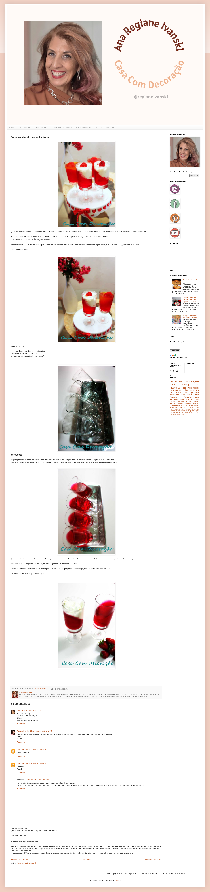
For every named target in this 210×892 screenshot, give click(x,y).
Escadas (187, 409)
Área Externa (195, 409)
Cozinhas (173, 401)
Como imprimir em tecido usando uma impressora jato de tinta (191, 300)
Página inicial (86, 859)
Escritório (190, 407)
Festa (171, 409)
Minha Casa (175, 392)
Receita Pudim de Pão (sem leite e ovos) (190, 281)
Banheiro (189, 401)
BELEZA (98, 127)
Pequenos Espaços (178, 399)
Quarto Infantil (175, 405)
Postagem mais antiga (153, 859)
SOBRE (12, 127)
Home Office (183, 412)
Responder (21, 724)
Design (196, 401)
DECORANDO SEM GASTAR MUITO (34, 127)
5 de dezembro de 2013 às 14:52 (36, 763)
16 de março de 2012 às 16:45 (41, 731)
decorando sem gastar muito (184, 395)
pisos (192, 411)
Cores (184, 392)
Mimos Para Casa (191, 390)
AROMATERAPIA (83, 127)
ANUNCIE (110, 127)
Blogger (117, 880)
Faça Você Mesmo (190, 388)
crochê (178, 411)
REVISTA (184, 405)
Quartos (181, 401)
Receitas (173, 397)
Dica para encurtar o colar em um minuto (190, 316)
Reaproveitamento (191, 397)
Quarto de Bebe (179, 409)
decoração (176, 381)
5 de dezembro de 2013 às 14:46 (36, 749)
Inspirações (192, 381)
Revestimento (185, 411)
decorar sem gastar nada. (177, 414)
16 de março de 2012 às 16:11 (34, 710)
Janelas (172, 411)
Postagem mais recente (19, 859)
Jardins (196, 399)
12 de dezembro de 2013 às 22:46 (37, 780)
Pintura (191, 412)
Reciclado (173, 403)
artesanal (179, 390)
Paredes (183, 407)
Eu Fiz (190, 399)
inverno (197, 407)
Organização (193, 392)
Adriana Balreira (23, 731)
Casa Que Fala (182, 403)
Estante (196, 412)
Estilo (172, 390)
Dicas (173, 384)
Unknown (20, 749)
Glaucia (20, 710)
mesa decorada (193, 403)
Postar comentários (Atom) (26, 863)
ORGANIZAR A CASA (63, 127)
